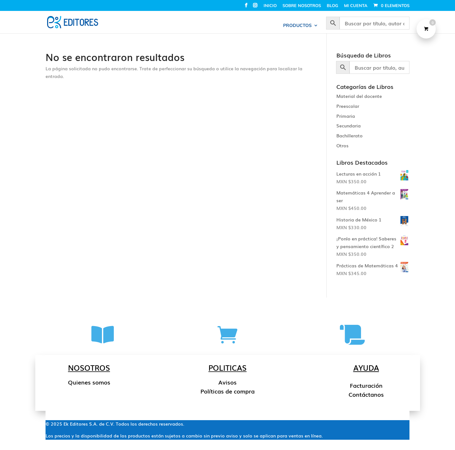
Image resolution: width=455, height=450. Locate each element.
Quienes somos (89, 382)
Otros (342, 145)
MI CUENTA (355, 6)
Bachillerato (349, 135)
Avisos (227, 382)
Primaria (345, 116)
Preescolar (347, 106)
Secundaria (348, 125)
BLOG (332, 6)
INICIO (270, 6)
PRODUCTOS (297, 25)
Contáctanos (366, 394)
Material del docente (359, 96)
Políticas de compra (227, 391)
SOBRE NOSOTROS (301, 6)
